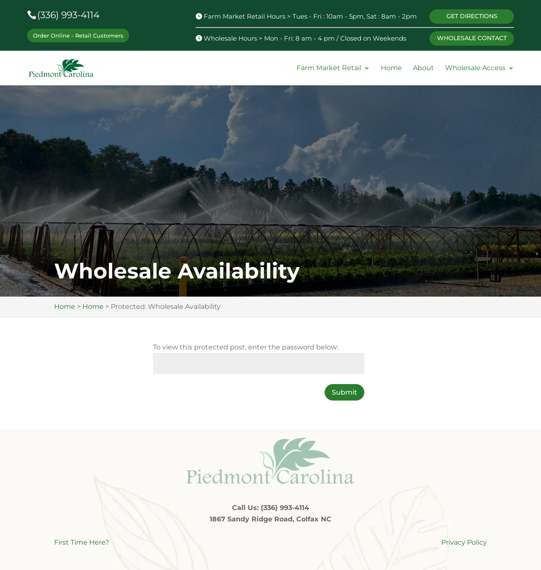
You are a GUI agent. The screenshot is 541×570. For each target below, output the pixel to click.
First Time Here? (81, 542)
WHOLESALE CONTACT (472, 38)
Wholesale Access (475, 68)
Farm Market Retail (329, 68)
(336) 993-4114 (68, 15)
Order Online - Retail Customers (78, 35)
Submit (344, 392)
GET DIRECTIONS (471, 16)
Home (391, 68)
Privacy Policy (464, 542)
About (423, 68)
